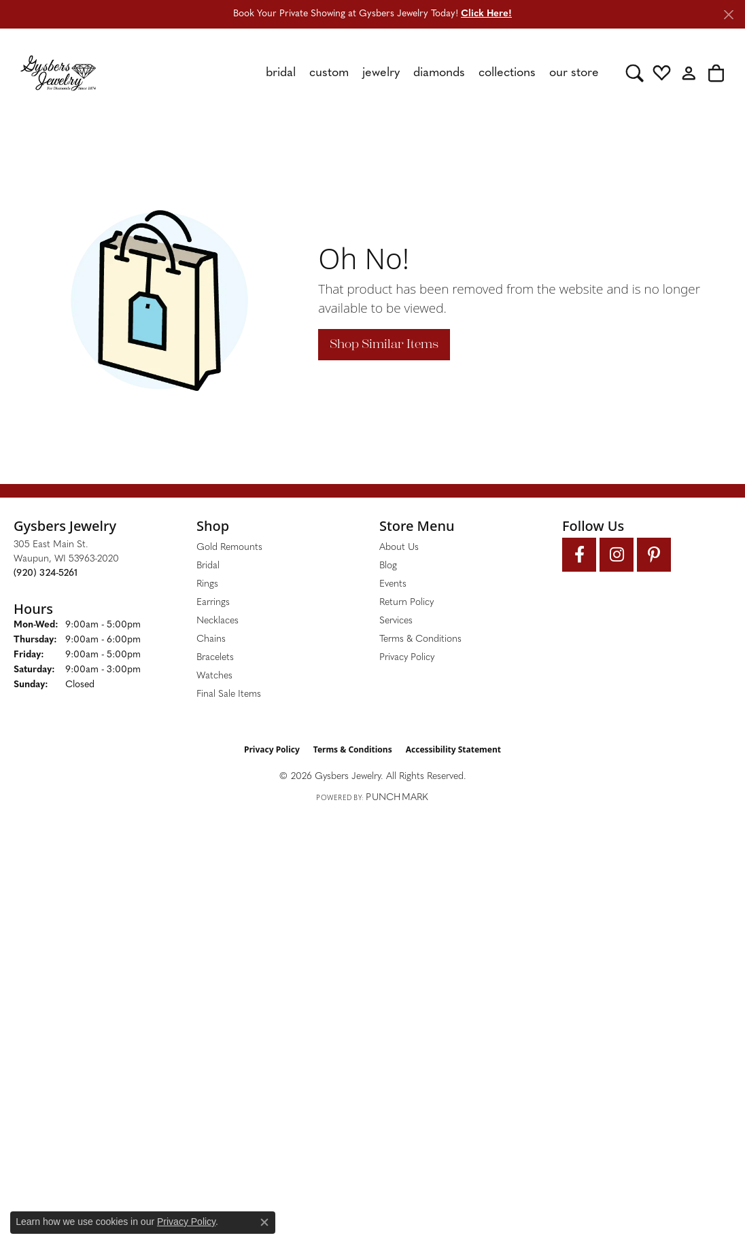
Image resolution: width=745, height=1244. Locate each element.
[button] (634, 72)
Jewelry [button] (381, 73)
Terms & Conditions (420, 639)
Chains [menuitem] (211, 639)
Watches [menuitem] (214, 676)
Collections (507, 73)
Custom (329, 73)
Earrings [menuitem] (213, 603)
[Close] (728, 14)
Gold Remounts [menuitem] (229, 547)
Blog (388, 566)
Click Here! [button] (486, 14)
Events (392, 584)
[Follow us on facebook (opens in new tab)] (579, 555)
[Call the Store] (45, 573)
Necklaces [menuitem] (217, 621)
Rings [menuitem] (207, 584)
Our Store (574, 73)
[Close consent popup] (264, 1222)
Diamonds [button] (439, 73)
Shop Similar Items (384, 343)
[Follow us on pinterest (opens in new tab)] (654, 555)
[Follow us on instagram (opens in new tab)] (617, 555)
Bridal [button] (281, 73)
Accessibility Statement (453, 749)
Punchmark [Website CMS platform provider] (397, 798)
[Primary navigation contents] (361, 73)
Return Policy (406, 603)
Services (396, 621)
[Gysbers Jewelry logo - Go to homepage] (58, 73)
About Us (399, 547)
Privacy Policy (406, 658)
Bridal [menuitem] (208, 566)
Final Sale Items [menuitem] (228, 694)
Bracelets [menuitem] (215, 658)
